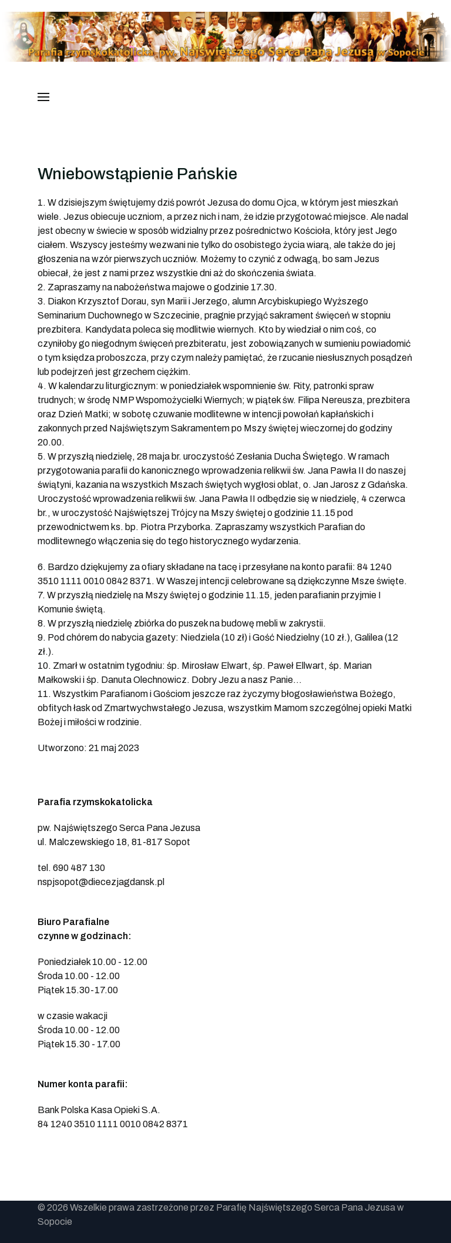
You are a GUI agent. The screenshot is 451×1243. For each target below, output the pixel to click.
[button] (43, 96)
